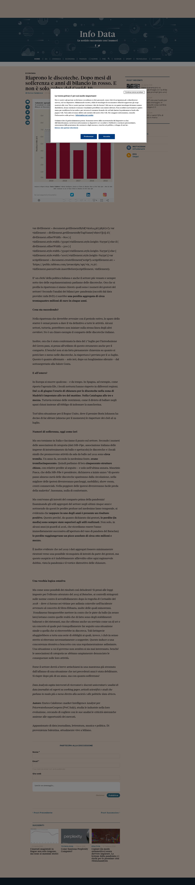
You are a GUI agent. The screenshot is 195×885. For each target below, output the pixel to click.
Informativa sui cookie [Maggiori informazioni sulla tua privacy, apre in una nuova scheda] (84, 115)
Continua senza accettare (134, 92)
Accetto (106, 136)
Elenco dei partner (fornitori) (66, 128)
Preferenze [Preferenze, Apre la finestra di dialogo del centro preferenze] (88, 136)
